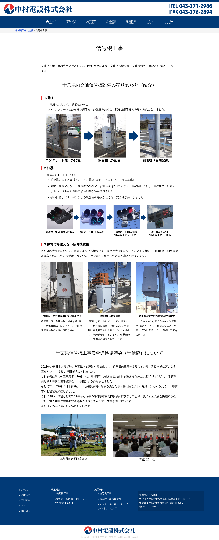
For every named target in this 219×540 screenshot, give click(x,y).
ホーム (51, 22)
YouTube (168, 22)
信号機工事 (61, 493)
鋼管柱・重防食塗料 (110, 498)
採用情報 (131, 22)
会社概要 (111, 22)
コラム (149, 22)
